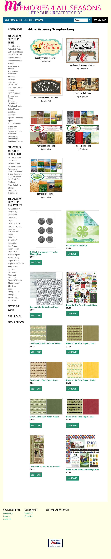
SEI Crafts (12, 286)
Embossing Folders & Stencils (15, 170)
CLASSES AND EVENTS (13, 308)
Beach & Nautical (15, 55)
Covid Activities (14, 58)
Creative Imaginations (13, 230)
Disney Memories (15, 61)
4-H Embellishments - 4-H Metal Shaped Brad (43, 253)
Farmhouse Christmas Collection (82, 64)
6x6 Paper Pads (14, 157)
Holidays (11, 79)
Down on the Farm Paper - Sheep (44, 417)
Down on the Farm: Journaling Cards (82, 470)
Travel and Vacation (12, 127)
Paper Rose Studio (16, 263)
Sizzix (10, 289)
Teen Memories (14, 124)
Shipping (7, 519)
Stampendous (13, 292)
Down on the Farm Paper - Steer (80, 417)
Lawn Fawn (13, 252)
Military (11, 90)
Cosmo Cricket (14, 223)
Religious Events (15, 106)
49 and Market (14, 209)
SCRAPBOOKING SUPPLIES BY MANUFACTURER (15, 202)
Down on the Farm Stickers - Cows (45, 466)
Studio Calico (13, 298)
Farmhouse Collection (82, 93)
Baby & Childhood (15, 52)
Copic (10, 220)
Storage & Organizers (12, 192)
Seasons (11, 115)
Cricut (10, 234)
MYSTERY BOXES (15, 29)
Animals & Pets (14, 49)
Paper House (13, 260)
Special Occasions (15, 118)
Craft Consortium (15, 226)
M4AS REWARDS (15, 316)
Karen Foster (13, 249)
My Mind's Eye (14, 258)
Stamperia (12, 295)
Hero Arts (12, 243)
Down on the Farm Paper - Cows (80, 343)
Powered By (55, 540)
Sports (10, 121)
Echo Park (12, 237)
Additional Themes (15, 141)
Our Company (31, 509)
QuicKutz (12, 269)
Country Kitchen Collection (46, 57)
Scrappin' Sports (15, 280)
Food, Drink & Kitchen (13, 67)
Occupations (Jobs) (13, 97)
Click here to (13, 20)
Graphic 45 (12, 240)
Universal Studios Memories (15, 132)
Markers (11, 182)
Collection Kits (14, 163)
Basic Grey (12, 212)
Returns (6, 516)
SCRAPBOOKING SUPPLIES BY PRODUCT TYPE (15, 151)
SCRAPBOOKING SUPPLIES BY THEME (15, 39)
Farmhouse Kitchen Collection (46, 97)
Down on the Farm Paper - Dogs (44, 380)
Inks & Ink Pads (14, 179)
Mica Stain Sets (14, 185)
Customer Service (11, 509)
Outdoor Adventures (12, 102)
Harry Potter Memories (13, 72)
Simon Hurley (13, 283)
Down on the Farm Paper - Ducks (80, 380)
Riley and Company (12, 276)
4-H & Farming (14, 46)
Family (10, 64)
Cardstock (12, 160)
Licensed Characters (12, 83)
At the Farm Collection (46, 145)
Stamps (11, 188)
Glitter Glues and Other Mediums (15, 175)
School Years (13, 109)
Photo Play (12, 266)
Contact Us (8, 513)
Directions (29, 513)
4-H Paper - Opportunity (76, 245)
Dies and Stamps (15, 166)
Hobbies (11, 76)
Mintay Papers (14, 255)
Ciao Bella (12, 218)
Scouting (11, 112)
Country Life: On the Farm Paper (44, 307)
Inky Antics (12, 246)
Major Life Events (15, 87)
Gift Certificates (16, 322)
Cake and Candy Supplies (57, 509)
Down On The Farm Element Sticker (82, 305)
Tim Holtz (12, 301)
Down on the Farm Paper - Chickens (46, 343)
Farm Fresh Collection (82, 145)
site (56, 542)
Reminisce (12, 272)
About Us (29, 516)
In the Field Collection (45, 193)
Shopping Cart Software (55, 546)
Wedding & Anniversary (13, 137)
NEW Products (14, 93)
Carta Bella (12, 215)
